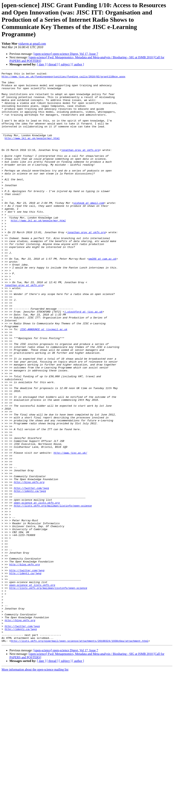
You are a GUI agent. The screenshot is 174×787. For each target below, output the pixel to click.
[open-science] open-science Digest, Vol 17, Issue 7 (66, 53)
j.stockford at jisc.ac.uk (83, 360)
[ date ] (41, 64)
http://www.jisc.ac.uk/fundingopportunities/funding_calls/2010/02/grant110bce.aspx (63, 77)
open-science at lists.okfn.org (37, 589)
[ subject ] (65, 64)
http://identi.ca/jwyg (30, 575)
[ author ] (78, 64)
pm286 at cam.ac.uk (102, 296)
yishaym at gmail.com (32, 43)
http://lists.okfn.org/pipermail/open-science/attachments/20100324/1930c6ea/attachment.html (79, 755)
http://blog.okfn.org (29, 564)
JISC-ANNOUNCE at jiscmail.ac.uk (43, 381)
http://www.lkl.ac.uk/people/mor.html (32, 151)
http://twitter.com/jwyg (31, 571)
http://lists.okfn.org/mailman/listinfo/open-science (53, 592)
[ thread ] (52, 64)
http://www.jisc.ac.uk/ (70, 529)
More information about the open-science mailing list (35, 783)
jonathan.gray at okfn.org (80, 166)
